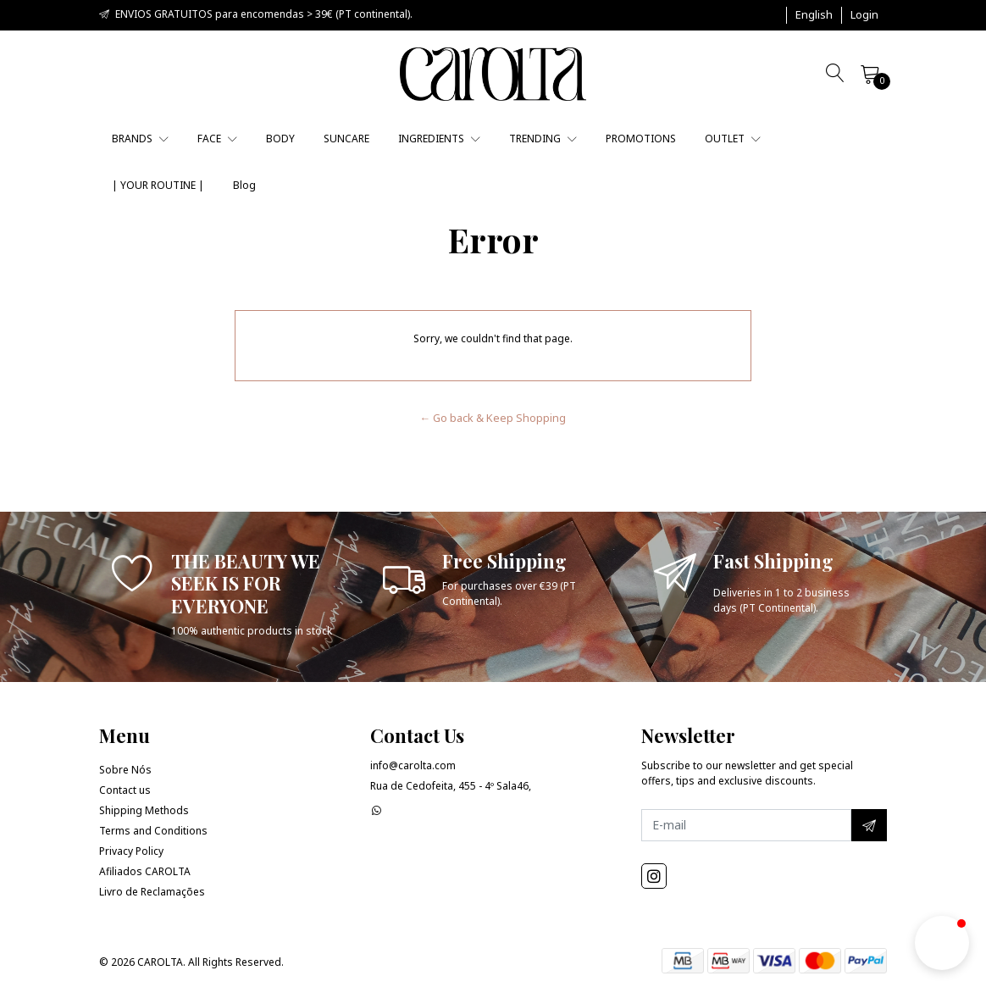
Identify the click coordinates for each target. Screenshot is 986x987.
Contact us (125, 790)
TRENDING (543, 138)
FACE (217, 138)
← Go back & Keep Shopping (493, 417)
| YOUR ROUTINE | (158, 185)
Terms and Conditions (153, 830)
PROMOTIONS (641, 138)
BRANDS (140, 138)
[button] (814, 15)
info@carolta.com (413, 765)
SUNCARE (346, 138)
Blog (244, 185)
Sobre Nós (125, 769)
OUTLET (733, 138)
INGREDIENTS (439, 138)
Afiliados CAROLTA (145, 871)
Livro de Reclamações (152, 891)
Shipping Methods (144, 810)
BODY (280, 138)
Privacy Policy (131, 851)
